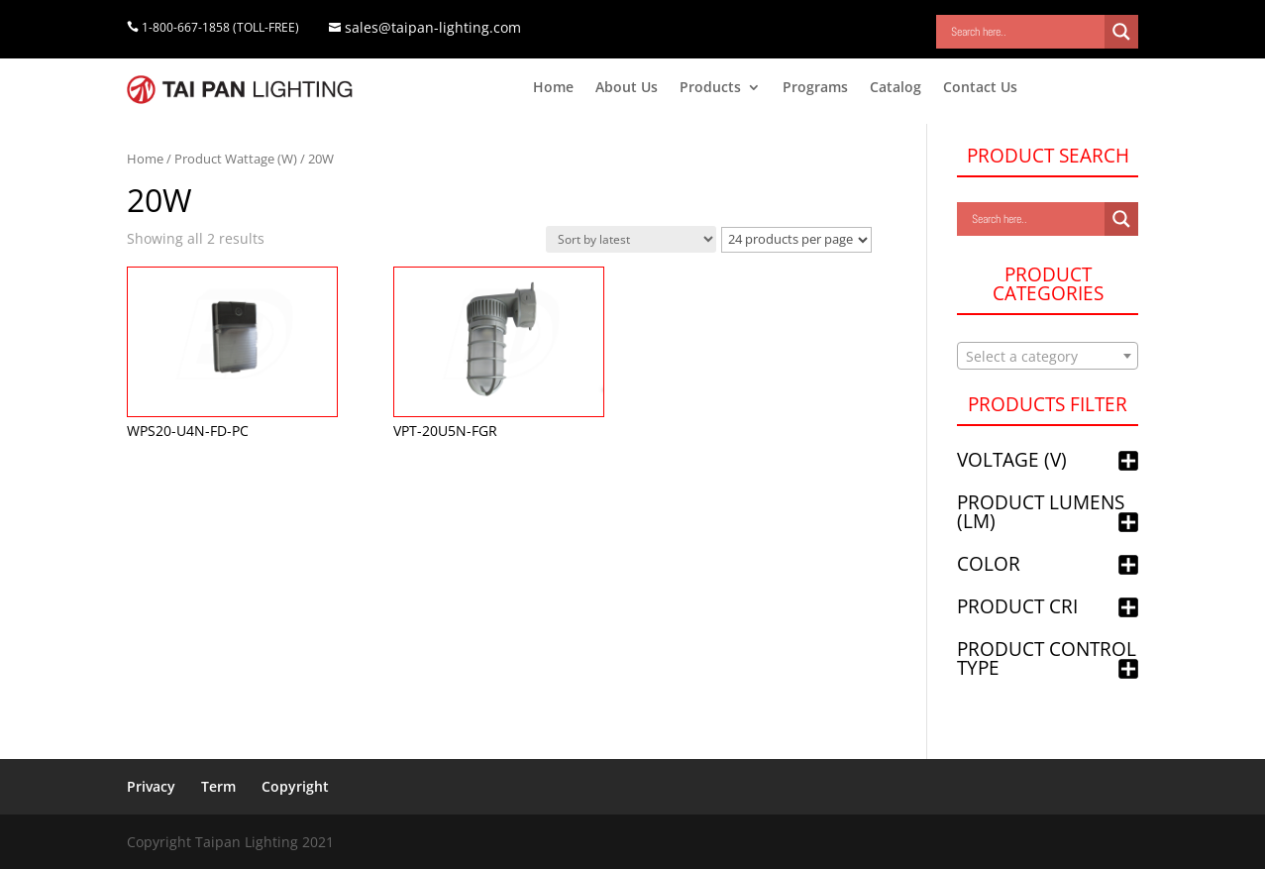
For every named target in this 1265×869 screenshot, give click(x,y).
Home (553, 88)
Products (710, 88)
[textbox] (1047, 357)
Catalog (895, 88)
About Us (626, 88)
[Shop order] (631, 239)
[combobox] (1047, 356)
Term (218, 786)
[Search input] (1025, 32)
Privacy (151, 786)
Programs (815, 88)
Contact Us (980, 88)
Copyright (295, 786)
